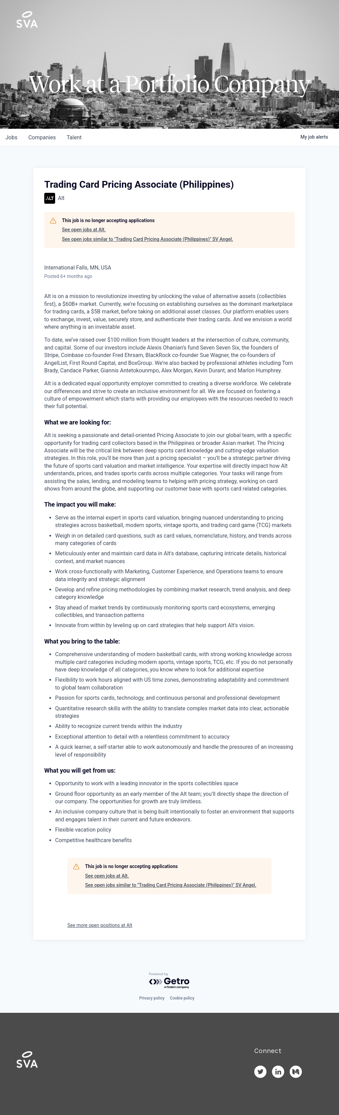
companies (42, 137)
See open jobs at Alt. (84, 229)
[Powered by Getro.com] (169, 981)
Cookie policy (182, 998)
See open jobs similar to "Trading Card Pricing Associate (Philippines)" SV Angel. (147, 239)
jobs (11, 137)
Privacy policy (151, 998)
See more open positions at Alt (99, 925)
